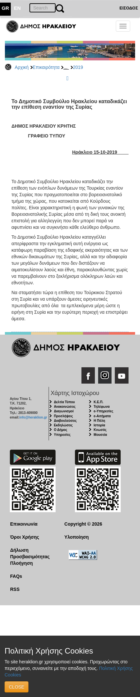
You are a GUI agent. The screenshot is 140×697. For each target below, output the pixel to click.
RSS (15, 589)
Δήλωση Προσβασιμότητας (30, 553)
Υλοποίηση (76, 537)
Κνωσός (100, 430)
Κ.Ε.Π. (98, 402)
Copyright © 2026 (83, 524)
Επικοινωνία (24, 524)
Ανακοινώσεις (65, 406)
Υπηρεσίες (62, 434)
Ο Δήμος (60, 430)
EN (17, 8)
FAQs (16, 576)
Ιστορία (99, 425)
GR (5, 8)
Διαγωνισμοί (64, 411)
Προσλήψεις (63, 416)
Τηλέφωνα (102, 406)
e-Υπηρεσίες (103, 411)
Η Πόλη (99, 420)
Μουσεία (100, 434)
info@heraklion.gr (33, 417)
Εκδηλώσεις (63, 425)
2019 (78, 67)
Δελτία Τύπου (64, 402)
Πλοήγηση (21, 563)
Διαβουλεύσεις (65, 420)
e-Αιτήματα (102, 416)
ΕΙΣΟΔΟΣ (128, 8)
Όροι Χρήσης (24, 537)
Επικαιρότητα (46, 67)
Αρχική (22, 67)
